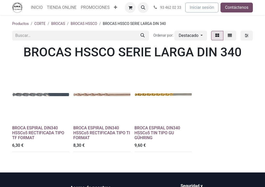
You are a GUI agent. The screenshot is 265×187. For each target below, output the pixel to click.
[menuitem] (37, 7)
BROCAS (58, 24)
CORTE (40, 24)
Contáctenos (236, 7)
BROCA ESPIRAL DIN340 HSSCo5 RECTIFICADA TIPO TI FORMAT (101, 132)
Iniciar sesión (202, 7)
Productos (20, 24)
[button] (143, 7)
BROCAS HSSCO (84, 24)
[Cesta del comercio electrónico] (130, 7)
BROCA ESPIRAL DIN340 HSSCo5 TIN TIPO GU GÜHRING (157, 132)
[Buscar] (142, 36)
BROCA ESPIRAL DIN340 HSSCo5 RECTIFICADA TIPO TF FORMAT (38, 132)
